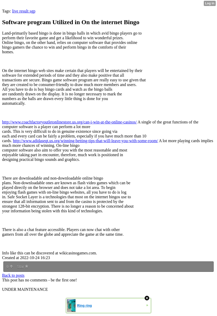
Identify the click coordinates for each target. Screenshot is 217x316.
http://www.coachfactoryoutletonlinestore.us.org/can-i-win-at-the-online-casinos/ (69, 122)
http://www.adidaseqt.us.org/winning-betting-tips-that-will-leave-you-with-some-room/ (85, 141)
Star (22, 267)
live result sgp (23, 11)
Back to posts (13, 275)
